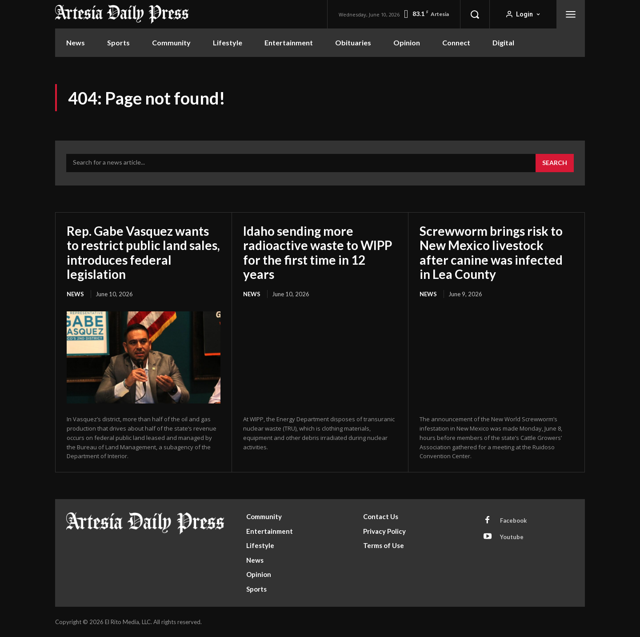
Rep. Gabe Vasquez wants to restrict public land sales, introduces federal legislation (143, 252)
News (75, 294)
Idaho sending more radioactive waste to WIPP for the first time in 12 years (317, 252)
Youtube (512, 536)
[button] (474, 14)
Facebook (513, 520)
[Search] (555, 163)
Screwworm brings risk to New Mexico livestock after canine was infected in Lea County (491, 252)
